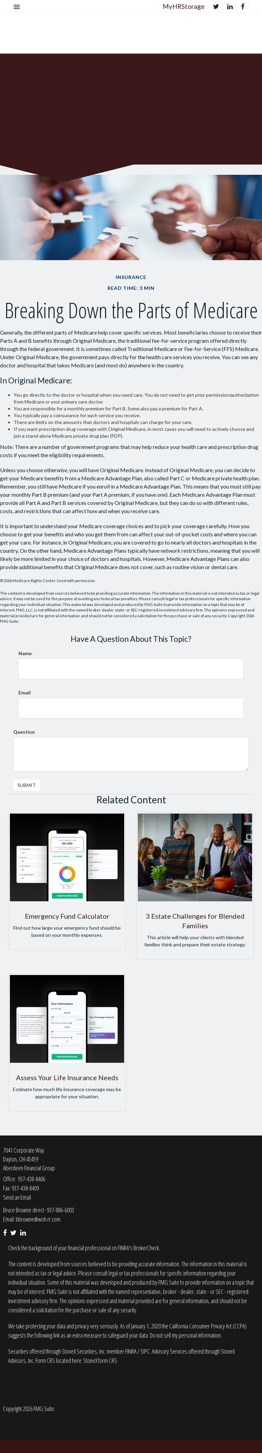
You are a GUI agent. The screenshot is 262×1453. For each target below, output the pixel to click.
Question (24, 732)
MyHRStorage (184, 6)
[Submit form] (26, 785)
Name (25, 653)
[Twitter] (216, 6)
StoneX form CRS (100, 1360)
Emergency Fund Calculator (67, 916)
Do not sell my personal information (185, 1335)
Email (24, 692)
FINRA (131, 1351)
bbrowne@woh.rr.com (38, 1219)
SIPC (145, 1351)
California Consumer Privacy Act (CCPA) (208, 1326)
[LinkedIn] (230, 6)
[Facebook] (242, 6)
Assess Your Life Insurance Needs (67, 1077)
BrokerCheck (146, 1248)
